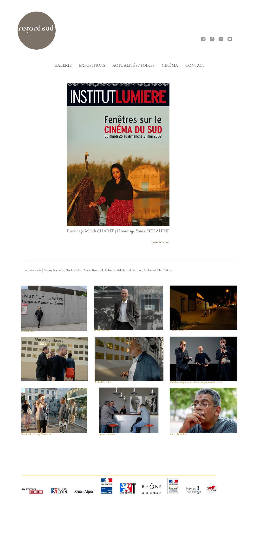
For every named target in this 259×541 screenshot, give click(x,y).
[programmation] (160, 242)
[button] (170, 65)
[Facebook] (212, 39)
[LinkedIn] (221, 39)
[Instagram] (203, 39)
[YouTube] (229, 39)
